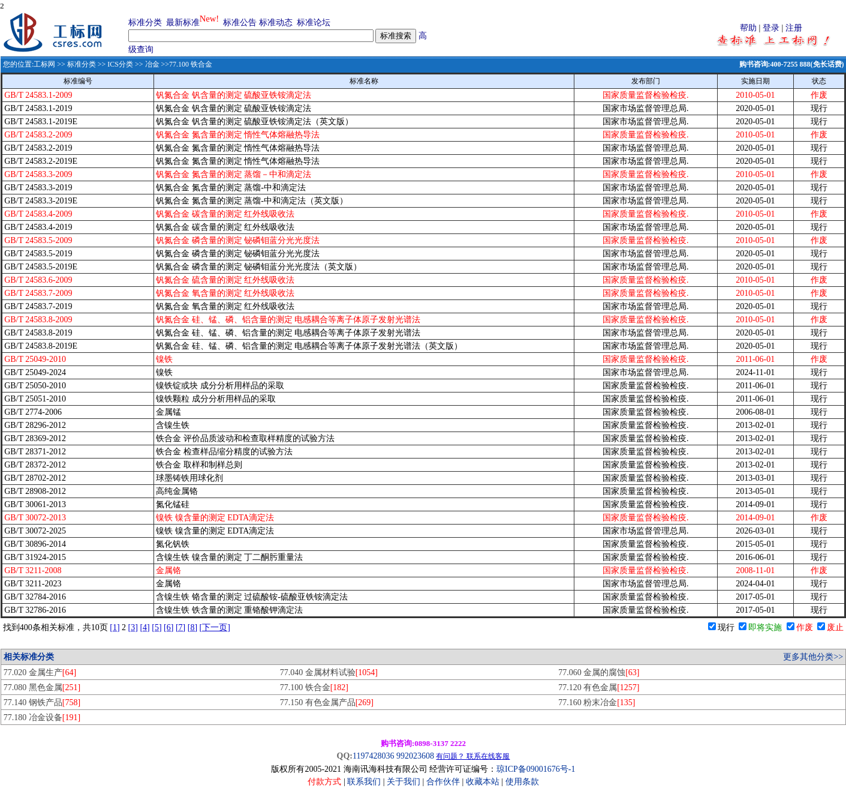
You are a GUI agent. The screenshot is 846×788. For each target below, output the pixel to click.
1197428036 (373, 755)
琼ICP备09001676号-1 (535, 769)
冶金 (152, 64)
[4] (144, 627)
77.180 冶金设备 (42, 717)
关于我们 (405, 781)
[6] (168, 627)
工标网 (44, 64)
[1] (114, 627)
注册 (793, 27)
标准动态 (276, 22)
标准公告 (240, 22)
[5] (156, 627)
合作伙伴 (443, 781)
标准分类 (145, 22)
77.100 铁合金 (314, 687)
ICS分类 (120, 64)
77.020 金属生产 (40, 672)
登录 (771, 27)
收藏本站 (482, 781)
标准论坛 (313, 22)
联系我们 (364, 781)
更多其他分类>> (813, 656)
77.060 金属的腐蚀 (598, 672)
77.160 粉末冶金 (596, 702)
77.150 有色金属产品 (327, 702)
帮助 (748, 27)
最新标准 (183, 22)
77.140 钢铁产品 (42, 702)
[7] (180, 627)
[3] (133, 627)
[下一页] (215, 627)
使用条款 (522, 781)
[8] (192, 627)
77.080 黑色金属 (42, 687)
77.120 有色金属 (598, 687)
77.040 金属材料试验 (329, 672)
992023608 (415, 755)
